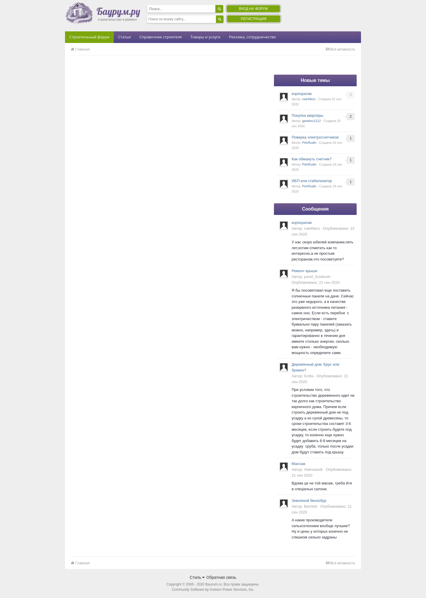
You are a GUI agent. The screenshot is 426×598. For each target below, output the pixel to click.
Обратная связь (221, 577)
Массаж (298, 463)
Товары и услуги (205, 36)
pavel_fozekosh (317, 276)
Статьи (124, 36)
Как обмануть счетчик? (312, 159)
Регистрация (253, 19)
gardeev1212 (311, 121)
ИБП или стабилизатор (312, 181)
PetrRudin (309, 142)
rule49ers (308, 99)
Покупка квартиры (307, 115)
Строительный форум (89, 36)
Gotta (308, 376)
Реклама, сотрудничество (252, 36)
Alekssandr (313, 469)
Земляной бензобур (309, 500)
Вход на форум (253, 9)
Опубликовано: (316, 282)
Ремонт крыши (304, 271)
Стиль (197, 577)
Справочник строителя (160, 36)
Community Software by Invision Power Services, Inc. (213, 590)
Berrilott (310, 506)
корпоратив (302, 93)
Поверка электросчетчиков (315, 137)
